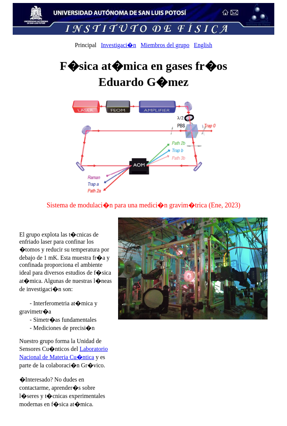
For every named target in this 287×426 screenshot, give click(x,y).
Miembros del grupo (165, 45)
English (203, 45)
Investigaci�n (118, 45)
